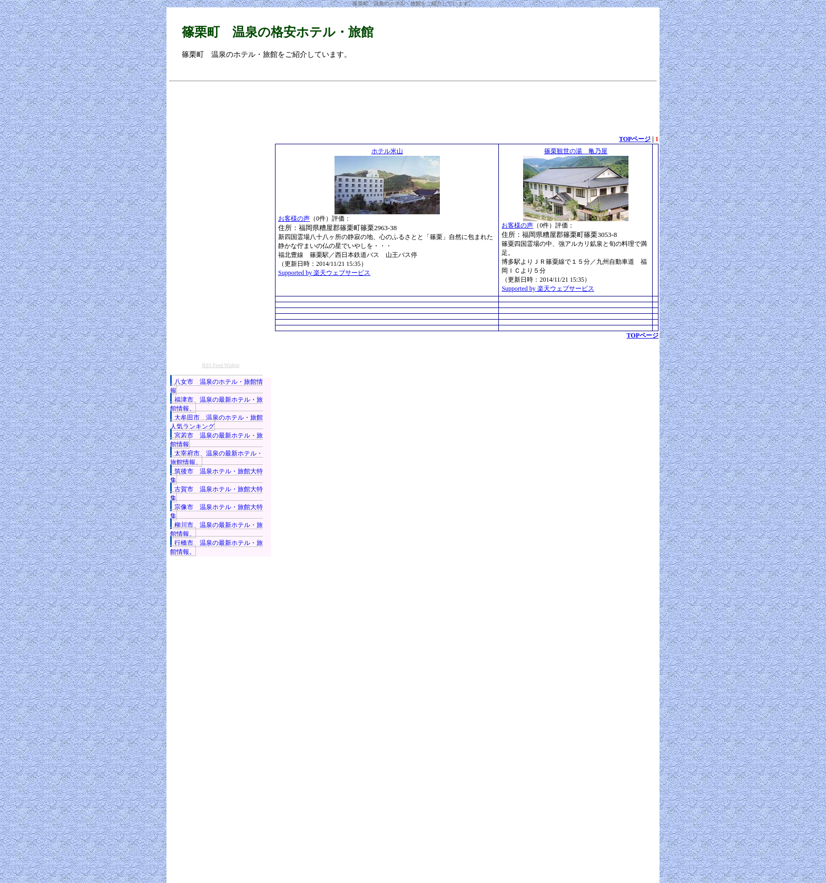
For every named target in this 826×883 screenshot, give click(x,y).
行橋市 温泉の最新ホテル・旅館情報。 (216, 547)
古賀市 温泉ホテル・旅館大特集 (216, 493)
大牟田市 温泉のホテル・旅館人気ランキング (216, 422)
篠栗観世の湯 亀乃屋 (575, 151)
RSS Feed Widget (220, 365)
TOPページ (635, 139)
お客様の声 (294, 218)
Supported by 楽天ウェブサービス (324, 272)
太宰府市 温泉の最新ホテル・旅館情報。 (216, 458)
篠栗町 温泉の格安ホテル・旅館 (277, 32)
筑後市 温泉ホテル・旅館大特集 (216, 476)
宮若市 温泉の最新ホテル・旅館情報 (216, 440)
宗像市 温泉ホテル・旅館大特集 (216, 511)
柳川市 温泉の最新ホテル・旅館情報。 (216, 529)
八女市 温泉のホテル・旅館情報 (216, 386)
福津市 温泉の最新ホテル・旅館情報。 (216, 404)
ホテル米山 (387, 151)
